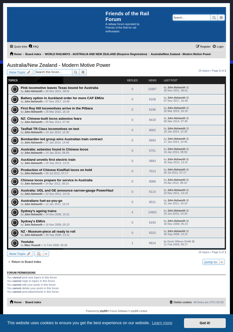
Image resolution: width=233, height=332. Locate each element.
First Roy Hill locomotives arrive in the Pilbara (57, 108)
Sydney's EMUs (33, 221)
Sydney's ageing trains (38, 211)
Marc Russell (32, 245)
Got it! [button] (205, 323)
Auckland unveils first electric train (48, 159)
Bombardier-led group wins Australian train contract (61, 139)
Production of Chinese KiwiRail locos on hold (56, 170)
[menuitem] (33, 47)
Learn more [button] (162, 323)
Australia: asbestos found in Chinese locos (54, 149)
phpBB (103, 311)
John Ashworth (33, 91)
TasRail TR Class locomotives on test (50, 129)
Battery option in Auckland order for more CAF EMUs (62, 98)
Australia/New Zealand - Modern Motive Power (58, 65)
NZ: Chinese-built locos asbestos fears (51, 118)
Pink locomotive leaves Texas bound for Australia (59, 88)
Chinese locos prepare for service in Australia (56, 180)
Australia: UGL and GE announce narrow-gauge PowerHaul (67, 190)
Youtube (27, 242)
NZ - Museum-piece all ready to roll (48, 231)
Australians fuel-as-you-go (41, 201)
